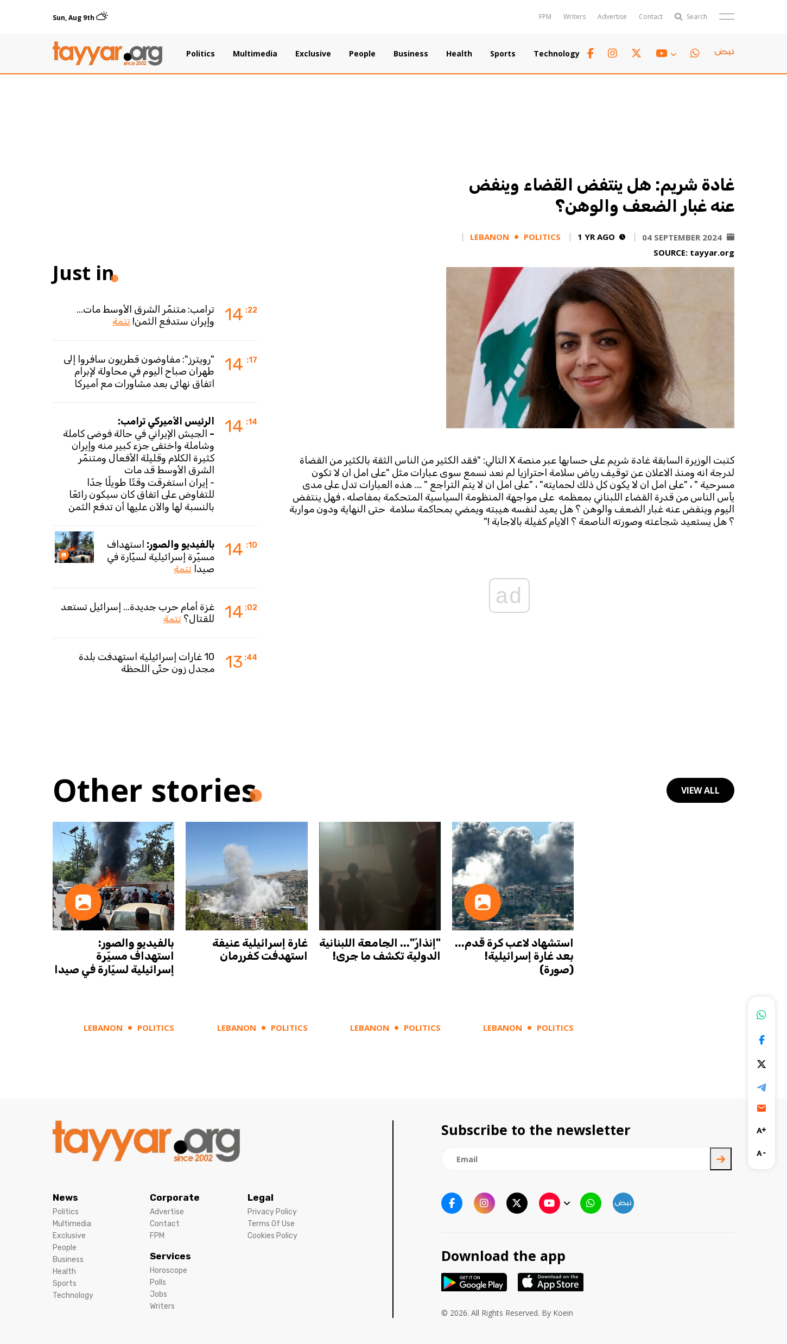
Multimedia (255, 54)
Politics (200, 54)
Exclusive (313, 54)
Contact (651, 16)
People (362, 54)
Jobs (158, 1294)
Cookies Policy (272, 1235)
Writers (574, 16)
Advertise (612, 16)
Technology (557, 54)
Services (170, 1256)
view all (700, 790)
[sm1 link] (724, 53)
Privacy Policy (272, 1211)
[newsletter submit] (721, 1159)
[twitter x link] (636, 53)
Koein (563, 1313)
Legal (260, 1197)
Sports (503, 54)
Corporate (175, 1197)
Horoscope (168, 1270)
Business (411, 54)
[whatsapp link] (695, 53)
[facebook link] (590, 53)
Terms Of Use (271, 1223)
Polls (158, 1282)
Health (459, 54)
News (65, 1197)
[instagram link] (612, 53)
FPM (545, 16)
